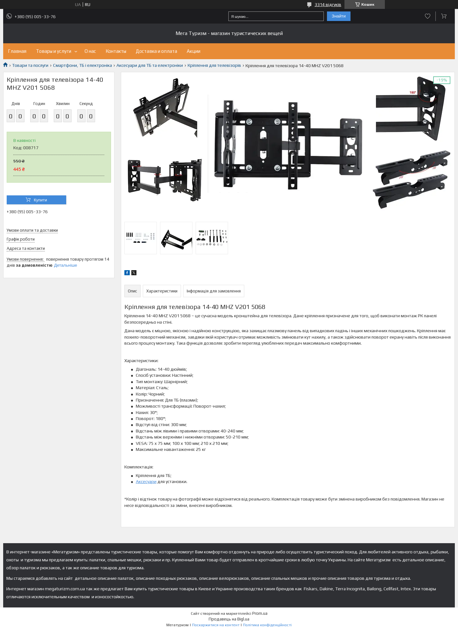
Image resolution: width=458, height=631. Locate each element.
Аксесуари (146, 481)
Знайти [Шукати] (339, 16)
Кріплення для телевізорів (214, 65)
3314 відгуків (328, 4)
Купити (40, 200)
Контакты (116, 51)
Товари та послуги (30, 65)
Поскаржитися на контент (215, 625)
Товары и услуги (53, 51)
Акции (193, 51)
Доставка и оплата (156, 51)
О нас (90, 51)
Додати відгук (428, 16)
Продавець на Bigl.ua (229, 619)
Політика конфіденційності (267, 625)
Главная (17, 51)
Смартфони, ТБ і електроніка (82, 65)
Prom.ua (259, 613)
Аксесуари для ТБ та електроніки (149, 65)
